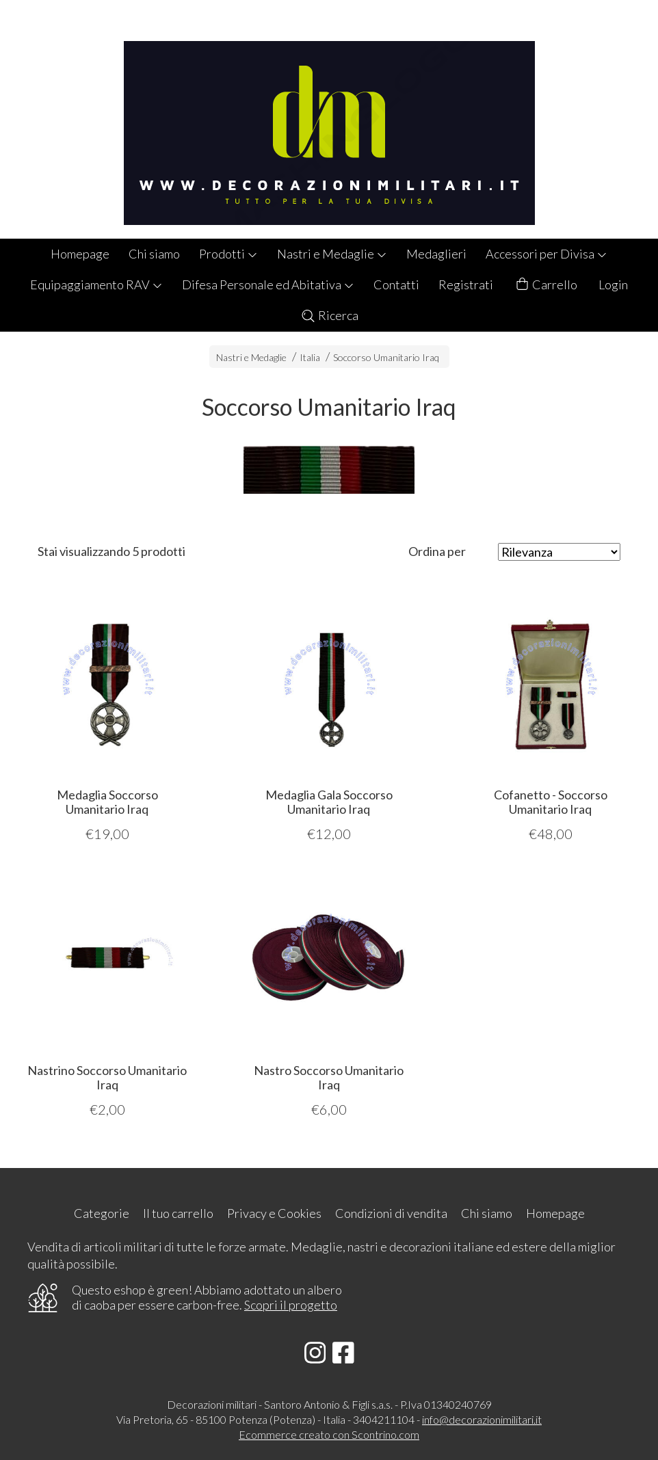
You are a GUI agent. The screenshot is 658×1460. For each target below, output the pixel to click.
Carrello (545, 284)
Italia (310, 357)
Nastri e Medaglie (332, 253)
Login (613, 284)
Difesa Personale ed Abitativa (268, 284)
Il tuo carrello (178, 1213)
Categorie (101, 1213)
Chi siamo (154, 253)
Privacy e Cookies (274, 1213)
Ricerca (329, 315)
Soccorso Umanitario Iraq (386, 357)
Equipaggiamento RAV (96, 284)
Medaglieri (436, 253)
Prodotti (228, 253)
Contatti (396, 284)
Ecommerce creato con (329, 1434)
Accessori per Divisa (546, 253)
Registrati (465, 284)
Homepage (80, 253)
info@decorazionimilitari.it (482, 1419)
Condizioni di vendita (391, 1213)
